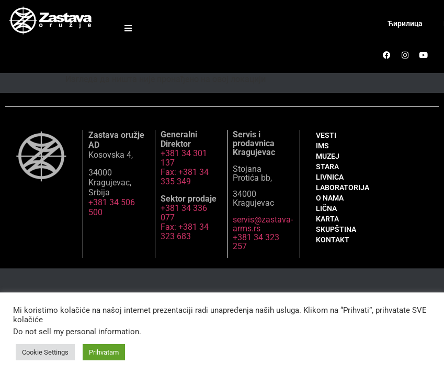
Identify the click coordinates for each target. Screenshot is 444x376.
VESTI (326, 135)
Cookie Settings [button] (45, 352)
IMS (322, 146)
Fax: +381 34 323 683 (185, 231)
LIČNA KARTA (327, 213)
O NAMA (330, 198)
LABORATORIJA (338, 187)
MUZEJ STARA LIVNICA (330, 166)
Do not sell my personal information (76, 331)
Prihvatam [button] (104, 352)
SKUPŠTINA (336, 229)
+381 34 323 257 (256, 241)
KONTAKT (332, 240)
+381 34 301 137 (184, 158)
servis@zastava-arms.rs (263, 224)
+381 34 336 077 (184, 212)
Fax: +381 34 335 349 (185, 176)
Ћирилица (405, 23)
